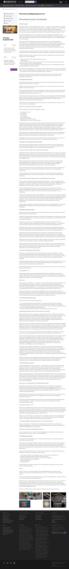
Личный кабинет (38, 515)
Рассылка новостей (39, 519)
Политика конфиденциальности (8, 520)
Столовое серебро (20, 5)
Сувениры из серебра (31, 5)
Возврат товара (21, 518)
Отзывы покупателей (22, 516)
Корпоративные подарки (7, 522)
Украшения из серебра (8, 5)
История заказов (38, 516)
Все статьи (5, 534)
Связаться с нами (22, 515)
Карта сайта (21, 519)
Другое (6, 23)
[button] (61, 2)
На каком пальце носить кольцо (8, 530)
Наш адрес (50, 5)
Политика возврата (6, 519)
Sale (39, 5)
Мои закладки (38, 518)
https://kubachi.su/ (40, 32)
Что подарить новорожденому (8, 531)
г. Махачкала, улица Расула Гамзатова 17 (59, 516)
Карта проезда (54, 522)
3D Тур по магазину (6, 515)
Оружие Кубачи (7, 20)
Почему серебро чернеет (7, 528)
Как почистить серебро (7, 527)
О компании (5, 516)
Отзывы (43, 5)
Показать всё (13, 69)
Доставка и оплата (6, 518)
